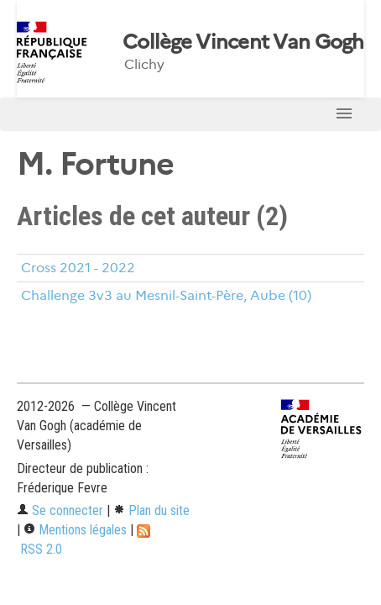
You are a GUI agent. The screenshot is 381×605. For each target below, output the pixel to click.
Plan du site (151, 510)
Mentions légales (75, 530)
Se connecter (60, 510)
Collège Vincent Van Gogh (243, 42)
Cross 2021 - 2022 (78, 268)
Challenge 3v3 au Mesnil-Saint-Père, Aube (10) (166, 295)
